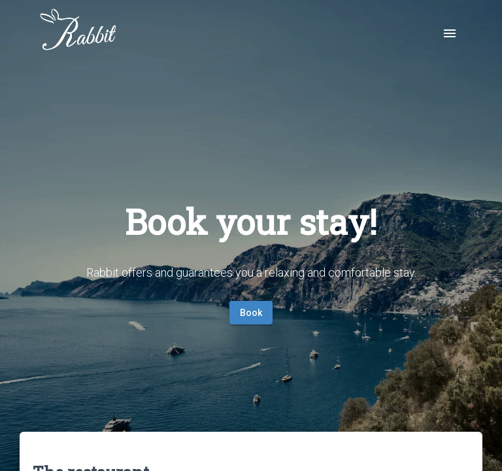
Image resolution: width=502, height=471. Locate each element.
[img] (78, 33)
